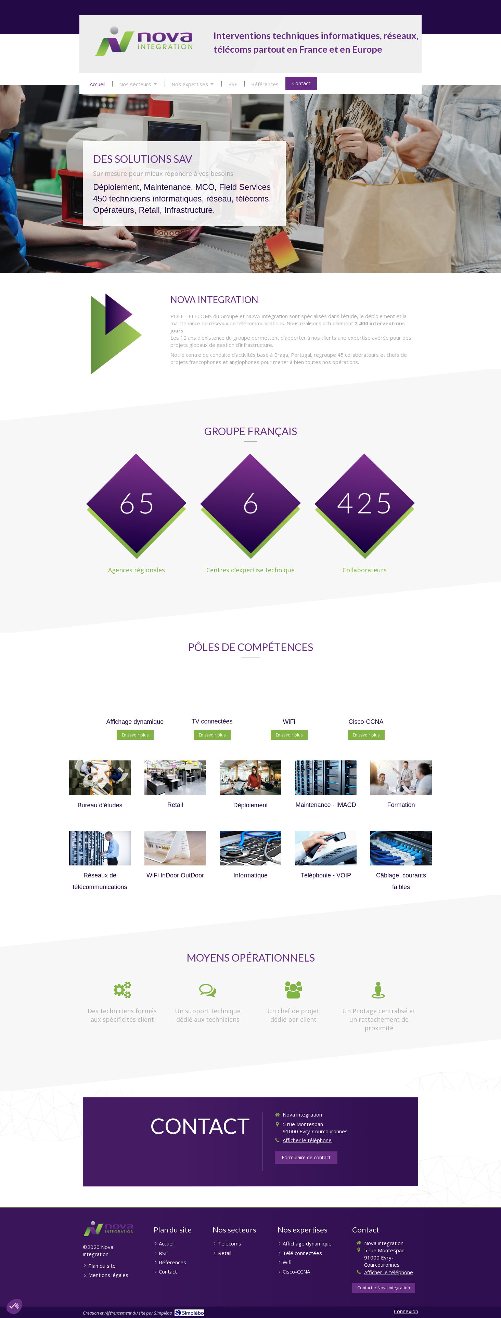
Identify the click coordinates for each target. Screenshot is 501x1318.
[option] (250, 179)
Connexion (406, 1311)
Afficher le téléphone (307, 1140)
